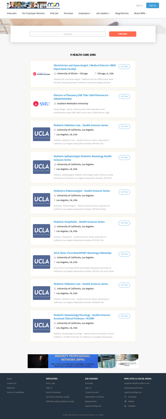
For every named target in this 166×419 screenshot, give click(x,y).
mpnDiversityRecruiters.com (137, 383)
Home (9, 379)
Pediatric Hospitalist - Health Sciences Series (79, 221)
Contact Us (11, 383)
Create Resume (92, 392)
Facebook (132, 397)
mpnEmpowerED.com (133, 388)
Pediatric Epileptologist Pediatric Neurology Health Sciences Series (82, 158)
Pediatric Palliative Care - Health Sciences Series (81, 125)
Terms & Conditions (15, 392)
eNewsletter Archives (94, 397)
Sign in (139, 5)
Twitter (131, 401)
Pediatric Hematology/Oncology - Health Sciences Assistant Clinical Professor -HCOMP (82, 317)
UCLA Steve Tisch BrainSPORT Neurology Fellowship (82, 253)
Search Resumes (53, 392)
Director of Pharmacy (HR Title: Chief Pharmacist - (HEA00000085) (82, 97)
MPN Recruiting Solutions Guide (60, 401)
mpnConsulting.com (133, 392)
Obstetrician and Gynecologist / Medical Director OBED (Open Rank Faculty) (85, 67)
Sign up (152, 5)
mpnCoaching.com (93, 406)
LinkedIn (132, 406)
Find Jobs (122, 34)
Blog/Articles (91, 401)
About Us (11, 388)
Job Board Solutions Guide (57, 397)
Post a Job (50, 383)
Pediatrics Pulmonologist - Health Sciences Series (82, 190)
